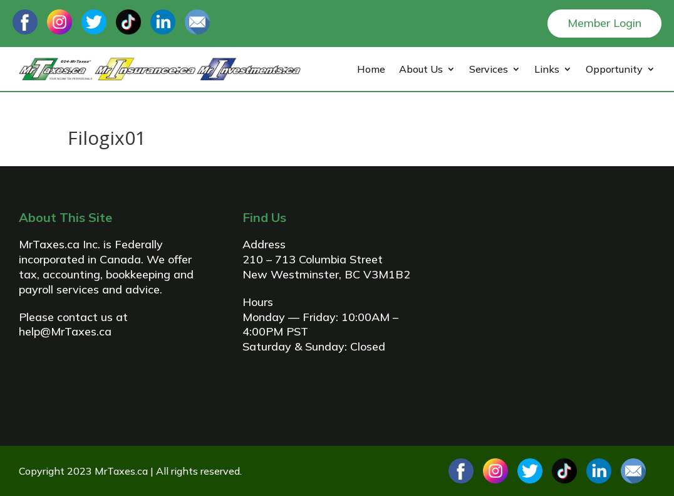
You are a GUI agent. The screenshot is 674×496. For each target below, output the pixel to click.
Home (371, 70)
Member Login (604, 23)
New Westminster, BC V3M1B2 (326, 274)
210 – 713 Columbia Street (312, 259)
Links (546, 70)
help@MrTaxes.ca (65, 331)
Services (488, 70)
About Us (421, 70)
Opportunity (614, 70)
